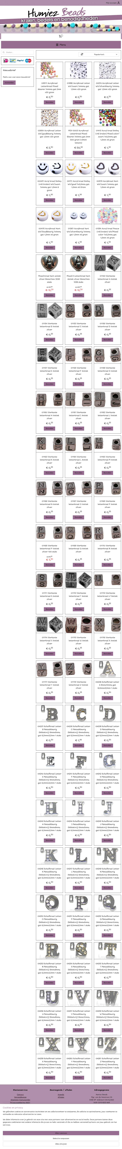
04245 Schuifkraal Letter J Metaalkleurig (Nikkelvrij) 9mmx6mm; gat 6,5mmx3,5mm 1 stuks (107, 825)
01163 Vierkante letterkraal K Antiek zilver (49, 459)
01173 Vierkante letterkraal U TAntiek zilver (107, 596)
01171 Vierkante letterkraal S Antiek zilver (49, 596)
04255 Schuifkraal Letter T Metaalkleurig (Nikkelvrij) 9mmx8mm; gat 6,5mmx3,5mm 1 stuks (107, 968)
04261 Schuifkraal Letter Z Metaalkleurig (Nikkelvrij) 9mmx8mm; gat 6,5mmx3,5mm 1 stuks (107, 1063)
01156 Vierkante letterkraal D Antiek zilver (107, 326)
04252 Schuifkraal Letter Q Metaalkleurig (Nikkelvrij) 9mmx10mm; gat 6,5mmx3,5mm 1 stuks (107, 920)
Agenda (61, 1094)
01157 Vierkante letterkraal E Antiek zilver (49, 371)
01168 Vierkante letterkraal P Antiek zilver (107, 504)
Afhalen (61, 1097)
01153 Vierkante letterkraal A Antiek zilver (107, 279)
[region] (45, 1139)
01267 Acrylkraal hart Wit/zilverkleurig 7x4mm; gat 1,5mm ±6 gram (78, 231)
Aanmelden (9, 82)
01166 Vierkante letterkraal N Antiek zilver (49, 504)
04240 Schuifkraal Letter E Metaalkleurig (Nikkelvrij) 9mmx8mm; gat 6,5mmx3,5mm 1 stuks (49, 778)
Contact (20, 1094)
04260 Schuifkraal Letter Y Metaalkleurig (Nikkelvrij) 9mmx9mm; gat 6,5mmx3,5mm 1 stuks (78, 1063)
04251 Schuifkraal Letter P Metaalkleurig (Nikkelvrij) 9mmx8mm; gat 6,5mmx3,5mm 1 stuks (78, 920)
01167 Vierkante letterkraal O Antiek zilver (78, 504)
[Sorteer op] (99, 54)
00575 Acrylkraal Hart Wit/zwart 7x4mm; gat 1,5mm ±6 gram (107, 184)
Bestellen (49, 102)
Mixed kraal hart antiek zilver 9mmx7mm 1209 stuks (49, 279)
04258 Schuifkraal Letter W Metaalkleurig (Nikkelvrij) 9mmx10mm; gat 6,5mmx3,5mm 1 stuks (107, 1015)
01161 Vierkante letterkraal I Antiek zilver (78, 415)
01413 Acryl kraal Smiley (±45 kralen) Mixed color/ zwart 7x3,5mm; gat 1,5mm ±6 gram (107, 135)
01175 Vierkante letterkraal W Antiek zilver (78, 640)
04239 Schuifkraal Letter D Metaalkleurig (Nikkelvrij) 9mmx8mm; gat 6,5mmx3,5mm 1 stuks (107, 731)
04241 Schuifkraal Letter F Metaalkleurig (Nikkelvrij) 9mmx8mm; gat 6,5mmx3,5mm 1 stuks (78, 778)
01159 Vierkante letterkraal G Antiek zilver (107, 371)
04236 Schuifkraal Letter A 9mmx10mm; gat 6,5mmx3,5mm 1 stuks (107, 684)
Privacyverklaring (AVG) (20, 1102)
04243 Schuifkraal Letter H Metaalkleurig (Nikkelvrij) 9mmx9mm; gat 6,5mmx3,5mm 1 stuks (49, 825)
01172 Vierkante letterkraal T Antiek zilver (78, 596)
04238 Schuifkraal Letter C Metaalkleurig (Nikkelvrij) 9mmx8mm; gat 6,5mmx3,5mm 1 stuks (78, 731)
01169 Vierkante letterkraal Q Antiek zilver (78, 548)
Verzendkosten (20, 1097)
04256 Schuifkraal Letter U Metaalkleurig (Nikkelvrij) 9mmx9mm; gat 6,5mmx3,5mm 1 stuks (49, 1015)
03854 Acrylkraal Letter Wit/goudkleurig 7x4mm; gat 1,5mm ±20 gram (49, 133)
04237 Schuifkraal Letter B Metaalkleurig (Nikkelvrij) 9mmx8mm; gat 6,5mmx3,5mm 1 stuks (49, 731)
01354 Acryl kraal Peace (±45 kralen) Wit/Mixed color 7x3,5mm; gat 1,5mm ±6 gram (107, 233)
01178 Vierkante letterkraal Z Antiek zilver (78, 684)
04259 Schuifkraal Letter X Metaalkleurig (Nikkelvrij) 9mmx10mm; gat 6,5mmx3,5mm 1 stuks (49, 1063)
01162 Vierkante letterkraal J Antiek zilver (107, 415)
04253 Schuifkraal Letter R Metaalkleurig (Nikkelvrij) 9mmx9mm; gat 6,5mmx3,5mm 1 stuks (49, 968)
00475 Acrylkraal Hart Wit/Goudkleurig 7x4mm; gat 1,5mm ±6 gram (49, 231)
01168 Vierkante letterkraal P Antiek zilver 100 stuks (49, 548)
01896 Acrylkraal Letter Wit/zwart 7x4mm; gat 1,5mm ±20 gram (78, 86)
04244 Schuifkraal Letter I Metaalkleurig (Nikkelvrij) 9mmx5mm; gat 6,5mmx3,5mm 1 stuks (78, 825)
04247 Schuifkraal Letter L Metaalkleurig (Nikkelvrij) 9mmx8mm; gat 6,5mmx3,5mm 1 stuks (78, 873)
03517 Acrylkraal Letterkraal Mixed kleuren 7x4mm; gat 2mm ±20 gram (49, 87)
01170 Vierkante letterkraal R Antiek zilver (107, 548)
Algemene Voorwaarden (20, 1100)
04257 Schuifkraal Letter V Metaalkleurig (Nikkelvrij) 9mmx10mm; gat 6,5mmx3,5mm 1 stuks (78, 1015)
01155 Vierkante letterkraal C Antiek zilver (78, 326)
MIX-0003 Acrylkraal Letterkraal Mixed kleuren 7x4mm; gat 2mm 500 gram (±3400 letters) (78, 136)
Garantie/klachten (20, 1108)
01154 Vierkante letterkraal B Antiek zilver (49, 326)
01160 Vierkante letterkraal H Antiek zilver (49, 415)
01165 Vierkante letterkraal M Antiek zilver (107, 459)
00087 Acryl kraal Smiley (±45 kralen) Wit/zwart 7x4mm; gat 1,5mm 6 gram (49, 185)
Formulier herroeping (20, 1105)
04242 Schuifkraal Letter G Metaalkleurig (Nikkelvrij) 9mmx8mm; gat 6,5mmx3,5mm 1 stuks (107, 778)
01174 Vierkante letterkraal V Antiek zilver (49, 640)
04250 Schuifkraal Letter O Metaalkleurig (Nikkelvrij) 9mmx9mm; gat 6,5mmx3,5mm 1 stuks (49, 920)
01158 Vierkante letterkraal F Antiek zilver (78, 371)
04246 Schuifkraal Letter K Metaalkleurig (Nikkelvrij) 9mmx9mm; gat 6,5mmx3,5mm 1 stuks (49, 873)
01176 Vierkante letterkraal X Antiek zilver (107, 640)
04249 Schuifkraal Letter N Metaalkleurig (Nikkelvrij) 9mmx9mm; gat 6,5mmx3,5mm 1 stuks (107, 873)
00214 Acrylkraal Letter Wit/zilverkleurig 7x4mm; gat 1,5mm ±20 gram (107, 86)
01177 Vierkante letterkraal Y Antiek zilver (49, 684)
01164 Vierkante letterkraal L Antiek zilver (78, 459)
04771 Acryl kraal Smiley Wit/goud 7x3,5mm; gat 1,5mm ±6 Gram (78, 184)
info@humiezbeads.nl (104, 1105)
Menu (61, 44)
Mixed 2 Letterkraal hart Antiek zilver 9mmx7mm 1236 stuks (78, 279)
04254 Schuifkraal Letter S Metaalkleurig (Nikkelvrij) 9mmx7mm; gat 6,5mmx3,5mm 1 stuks (78, 968)
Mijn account (113, 2)
